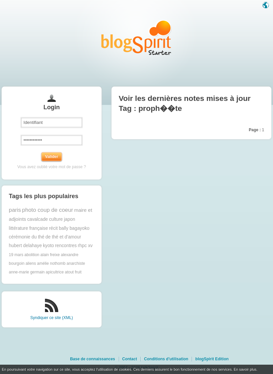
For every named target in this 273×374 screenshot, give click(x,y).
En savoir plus (245, 369)
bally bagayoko (74, 228)
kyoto (48, 245)
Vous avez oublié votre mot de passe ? (51, 167)
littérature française (28, 228)
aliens (31, 263)
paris (15, 210)
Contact (129, 359)
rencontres (66, 245)
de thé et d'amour (63, 236)
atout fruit (73, 272)
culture (56, 219)
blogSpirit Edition (212, 359)
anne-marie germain (27, 272)
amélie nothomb (51, 263)
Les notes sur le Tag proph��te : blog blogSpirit (136, 37)
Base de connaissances (92, 359)
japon (69, 219)
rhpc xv (85, 245)
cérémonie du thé (27, 236)
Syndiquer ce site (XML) (51, 317)
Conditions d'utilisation (166, 359)
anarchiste (76, 263)
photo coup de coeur (47, 210)
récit (53, 228)
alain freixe (50, 254)
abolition (31, 254)
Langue (266, 6)
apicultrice (55, 272)
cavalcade (37, 219)
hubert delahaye (25, 245)
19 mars (16, 254)
